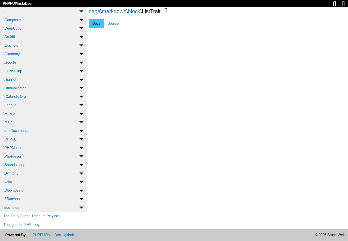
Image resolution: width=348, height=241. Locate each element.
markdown (114, 11)
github (69, 235)
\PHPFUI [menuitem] (11, 139)
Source (113, 23)
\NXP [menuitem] (8, 122)
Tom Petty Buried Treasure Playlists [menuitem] (32, 216)
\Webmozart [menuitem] (13, 190)
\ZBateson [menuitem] (12, 199)
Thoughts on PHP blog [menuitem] (21, 225)
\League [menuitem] (10, 105)
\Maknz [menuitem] (9, 114)
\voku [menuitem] (8, 182)
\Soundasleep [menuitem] (14, 165)
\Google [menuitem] (10, 62)
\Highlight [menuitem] (11, 79)
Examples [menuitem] (11, 207)
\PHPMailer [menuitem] (13, 148)
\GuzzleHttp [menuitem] (13, 71)
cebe (94, 11)
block (134, 11)
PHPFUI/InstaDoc (17, 3)
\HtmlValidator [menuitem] (15, 88)
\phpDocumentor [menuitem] (17, 131)
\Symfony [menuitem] (11, 173)
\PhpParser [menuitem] (12, 156)
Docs (96, 23)
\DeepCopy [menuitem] (12, 28)
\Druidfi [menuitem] (9, 37)
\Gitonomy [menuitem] (12, 54)
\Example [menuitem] (11, 45)
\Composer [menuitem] (12, 20)
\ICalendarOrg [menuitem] (15, 96)
